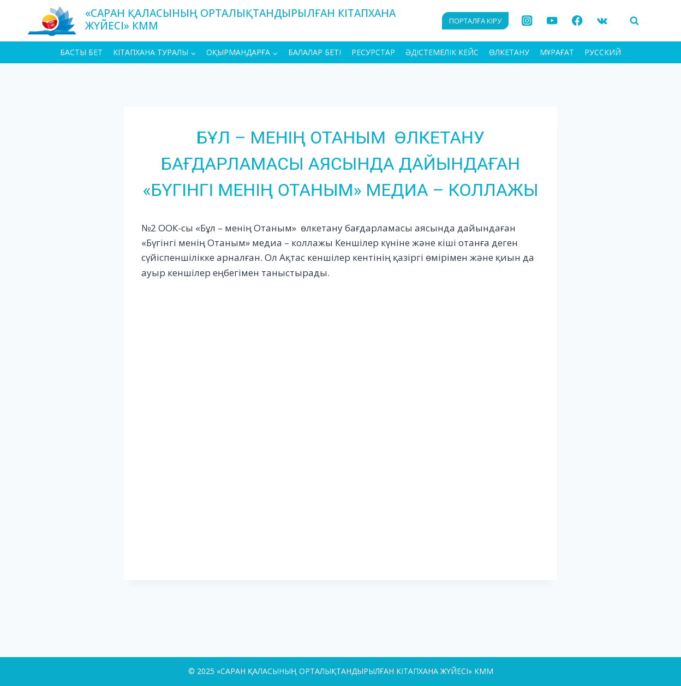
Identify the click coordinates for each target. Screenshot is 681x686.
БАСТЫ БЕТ (81, 52)
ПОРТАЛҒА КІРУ (475, 21)
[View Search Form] (634, 20)
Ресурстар (373, 52)
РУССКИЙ (602, 52)
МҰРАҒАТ (557, 52)
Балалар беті (314, 52)
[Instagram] (527, 21)
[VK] (602, 21)
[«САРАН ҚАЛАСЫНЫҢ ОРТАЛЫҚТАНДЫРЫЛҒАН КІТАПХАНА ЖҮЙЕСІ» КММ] (228, 20)
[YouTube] (552, 21)
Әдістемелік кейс (442, 52)
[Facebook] (577, 21)
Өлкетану (509, 52)
